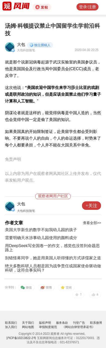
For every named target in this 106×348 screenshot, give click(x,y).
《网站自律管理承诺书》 (78, 327)
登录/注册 (87, 7)
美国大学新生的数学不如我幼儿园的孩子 (41, 230)
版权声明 (45, 323)
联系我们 (11, 323)
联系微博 (96, 323)
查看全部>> (92, 223)
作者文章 (14, 222)
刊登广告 (79, 323)
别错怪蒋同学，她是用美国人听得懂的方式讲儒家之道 (53, 258)
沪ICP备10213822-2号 (21, 338)
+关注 (91, 205)
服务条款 (62, 323)
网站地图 (28, 327)
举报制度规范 (48, 327)
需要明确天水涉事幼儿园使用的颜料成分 (41, 238)
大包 (21, 44)
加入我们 (11, 327)
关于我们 (28, 323)
